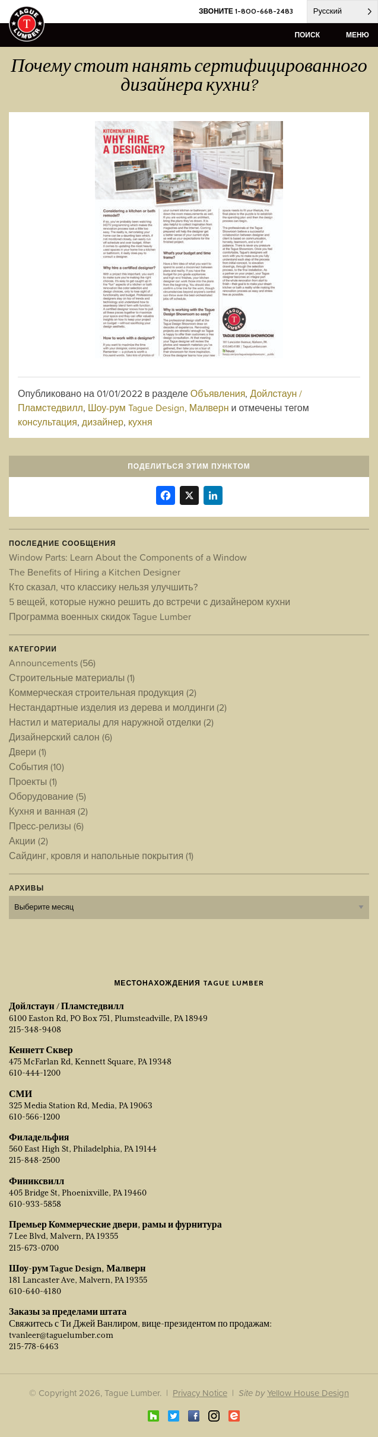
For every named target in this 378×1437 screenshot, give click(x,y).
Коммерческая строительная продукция (102, 692)
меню (357, 34)
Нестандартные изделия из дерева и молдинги (118, 707)
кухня (140, 422)
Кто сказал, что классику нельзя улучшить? (103, 587)
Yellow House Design (308, 1393)
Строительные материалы (72, 677)
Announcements (52, 663)
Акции (28, 841)
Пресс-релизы (46, 826)
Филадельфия (39, 1137)
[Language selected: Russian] (342, 11)
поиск (307, 34)
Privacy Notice (200, 1393)
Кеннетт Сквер (41, 1050)
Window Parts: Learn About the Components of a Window (128, 557)
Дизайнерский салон (60, 737)
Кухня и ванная (48, 811)
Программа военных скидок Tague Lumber (100, 616)
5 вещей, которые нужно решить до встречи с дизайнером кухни (149, 602)
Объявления (218, 393)
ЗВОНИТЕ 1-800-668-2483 (246, 11)
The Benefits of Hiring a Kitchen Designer (94, 572)
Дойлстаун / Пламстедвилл (66, 1006)
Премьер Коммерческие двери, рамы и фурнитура (115, 1224)
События (36, 766)
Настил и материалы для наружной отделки (111, 722)
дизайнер (102, 422)
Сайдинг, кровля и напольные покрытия (101, 855)
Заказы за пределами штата (67, 1312)
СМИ (20, 1094)
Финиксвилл (36, 1181)
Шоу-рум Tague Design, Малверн (158, 407)
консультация (47, 422)
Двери (27, 752)
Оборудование (47, 796)
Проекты (33, 781)
